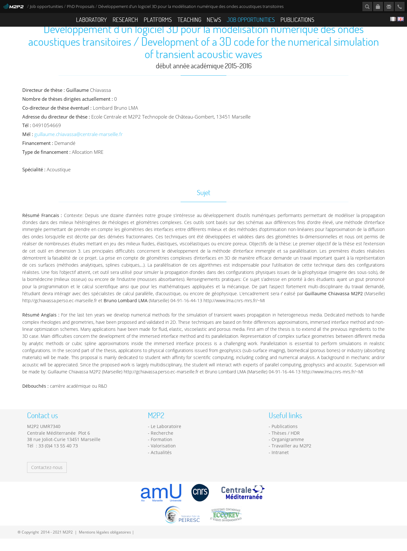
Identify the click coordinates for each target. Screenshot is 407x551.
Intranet (280, 464)
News (214, 20)
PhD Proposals (80, 6)
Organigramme (288, 452)
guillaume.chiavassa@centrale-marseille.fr (78, 146)
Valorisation (163, 458)
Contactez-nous (47, 480)
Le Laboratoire (166, 439)
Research (125, 20)
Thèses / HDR (286, 445)
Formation (161, 452)
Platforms (158, 20)
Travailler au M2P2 (291, 458)
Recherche (162, 445)
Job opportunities (46, 6)
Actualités (161, 464)
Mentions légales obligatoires (105, 544)
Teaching (189, 20)
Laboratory (91, 20)
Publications (297, 20)
